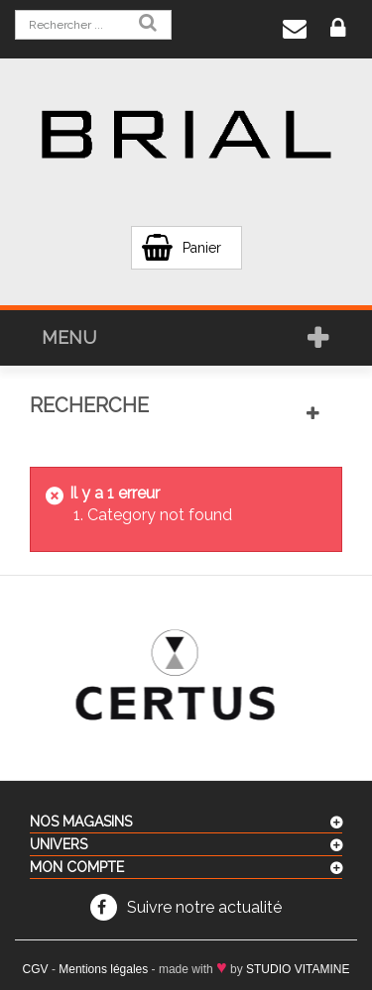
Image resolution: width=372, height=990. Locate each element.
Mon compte (77, 867)
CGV (36, 969)
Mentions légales (103, 969)
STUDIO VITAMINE (297, 969)
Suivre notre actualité (204, 907)
